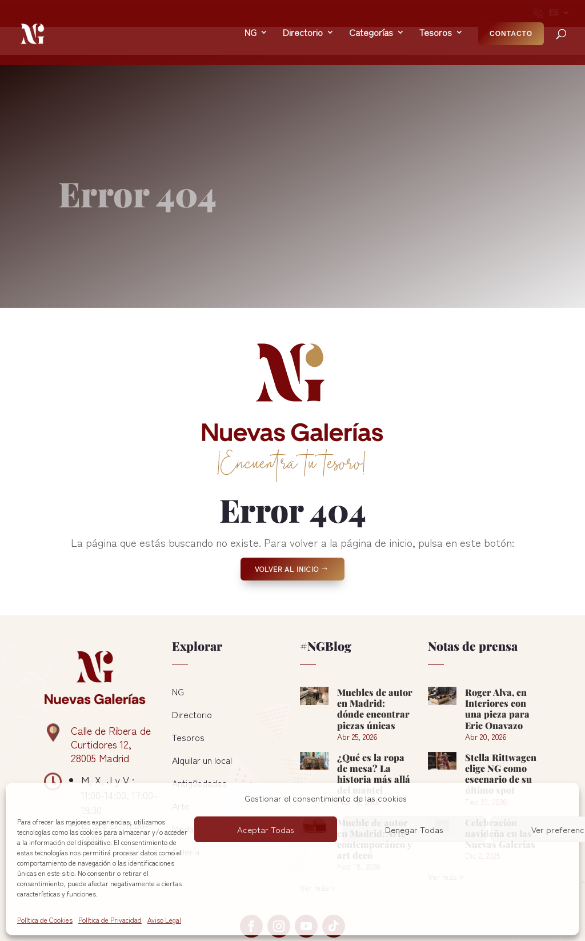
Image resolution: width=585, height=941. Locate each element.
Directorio (192, 659)
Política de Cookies (45, 919)
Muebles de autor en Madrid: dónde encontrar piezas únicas (374, 653)
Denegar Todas (414, 829)
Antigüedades (199, 728)
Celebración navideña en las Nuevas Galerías (500, 778)
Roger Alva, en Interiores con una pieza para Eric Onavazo (497, 653)
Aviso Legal (164, 919)
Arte (181, 751)
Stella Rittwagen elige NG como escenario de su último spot (500, 719)
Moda (183, 773)
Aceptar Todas (265, 829)
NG (178, 636)
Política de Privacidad (110, 919)
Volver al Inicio (287, 514)
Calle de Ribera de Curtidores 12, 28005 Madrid (111, 689)
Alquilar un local (202, 705)
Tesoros (188, 682)
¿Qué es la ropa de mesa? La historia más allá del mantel (373, 719)
